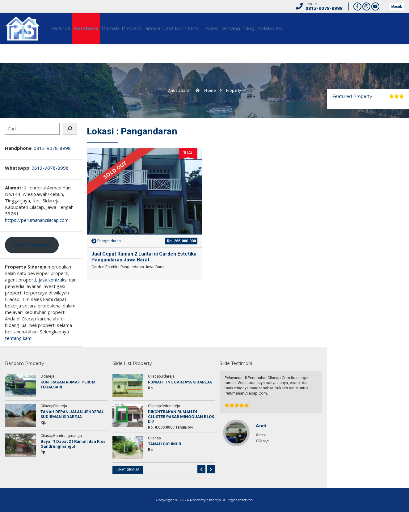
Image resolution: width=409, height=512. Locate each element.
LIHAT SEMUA (127, 470)
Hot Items (95, 28)
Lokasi (242, 28)
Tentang (268, 28)
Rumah (125, 28)
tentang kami (18, 338)
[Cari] (70, 129)
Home (204, 90)
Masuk (396, 6)
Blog (291, 28)
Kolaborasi (318, 28)
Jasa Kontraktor (208, 28)
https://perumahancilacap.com (37, 220)
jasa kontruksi (53, 280)
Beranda (64, 28)
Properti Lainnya (161, 28)
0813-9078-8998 (52, 148)
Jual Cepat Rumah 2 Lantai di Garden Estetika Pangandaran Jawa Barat (143, 257)
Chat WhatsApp (31, 244)
